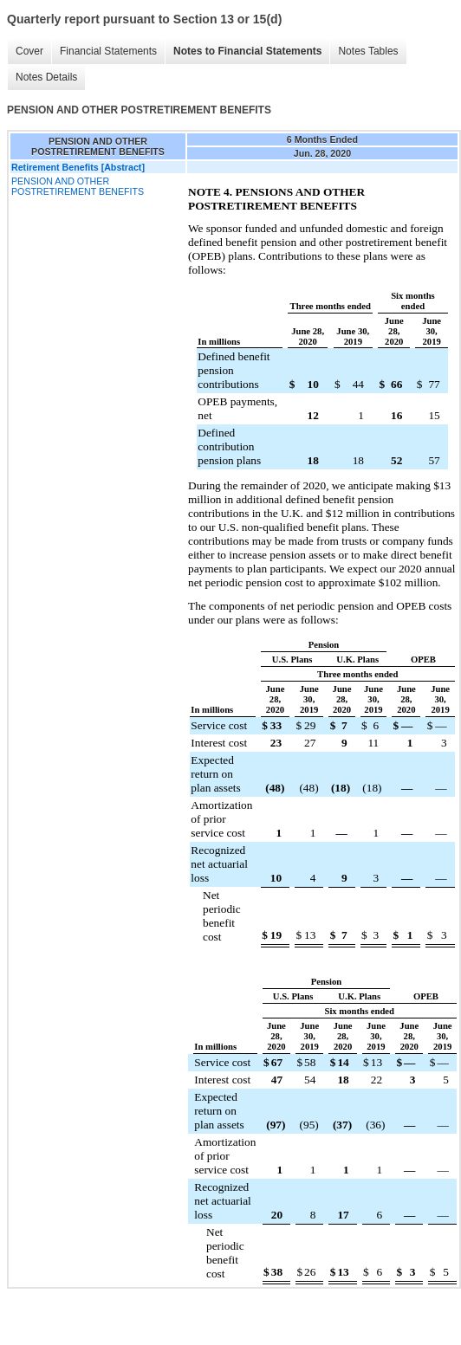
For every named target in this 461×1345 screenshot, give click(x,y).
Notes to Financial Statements (247, 51)
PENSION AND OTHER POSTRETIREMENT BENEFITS (77, 186)
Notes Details (46, 77)
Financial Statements (108, 51)
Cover (29, 51)
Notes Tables (368, 51)
